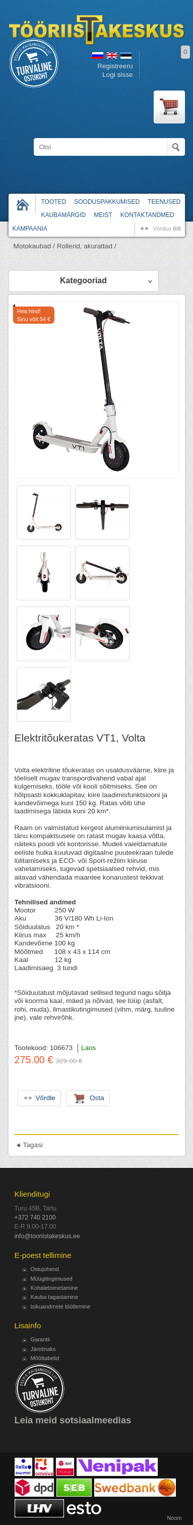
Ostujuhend (45, 1269)
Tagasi (33, 1145)
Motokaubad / (34, 246)
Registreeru (115, 66)
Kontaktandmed (147, 215)
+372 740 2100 (35, 1217)
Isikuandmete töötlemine (61, 1306)
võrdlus (166, 229)
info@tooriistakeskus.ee (47, 1236)
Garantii (40, 1339)
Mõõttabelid (45, 1358)
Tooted (54, 201)
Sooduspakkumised (107, 201)
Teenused (164, 201)
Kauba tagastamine (55, 1297)
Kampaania (30, 228)
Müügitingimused (52, 1279)
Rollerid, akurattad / (86, 246)
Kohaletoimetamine (54, 1288)
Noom (174, 1518)
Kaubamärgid (63, 215)
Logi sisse (117, 74)
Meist (103, 215)
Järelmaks (43, 1349)
